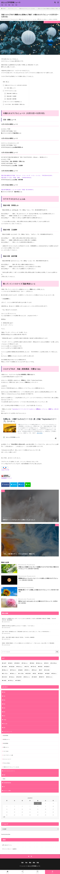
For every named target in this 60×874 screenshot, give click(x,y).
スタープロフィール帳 (8, 755)
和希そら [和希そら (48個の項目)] (28, 670)
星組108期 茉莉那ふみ (10, 93)
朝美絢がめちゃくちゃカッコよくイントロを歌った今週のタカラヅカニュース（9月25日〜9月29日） (38, 579)
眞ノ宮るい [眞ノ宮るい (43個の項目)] (5, 673)
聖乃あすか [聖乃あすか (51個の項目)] (13, 670)
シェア (22, 872)
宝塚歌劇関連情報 (7, 782)
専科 (4, 711)
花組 (2, 5)
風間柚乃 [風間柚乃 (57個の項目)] (47, 666)
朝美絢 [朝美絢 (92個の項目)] (32, 663)
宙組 (16, 5)
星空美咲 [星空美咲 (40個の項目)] (29, 673)
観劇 (4, 774)
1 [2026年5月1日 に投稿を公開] (37, 803)
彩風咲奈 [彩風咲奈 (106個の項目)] (18, 663)
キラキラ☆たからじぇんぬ (9, 91)
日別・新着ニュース (10, 88)
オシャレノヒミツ (7, 759)
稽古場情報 (5, 735)
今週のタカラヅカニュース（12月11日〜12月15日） (15, 85)
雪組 (9, 5)
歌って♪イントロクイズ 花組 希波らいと (12, 102)
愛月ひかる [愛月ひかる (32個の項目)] (50, 677)
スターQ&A (5, 751)
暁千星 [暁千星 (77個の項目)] (27, 666)
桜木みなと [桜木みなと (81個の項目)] (20, 666)
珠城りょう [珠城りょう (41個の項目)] (13, 673)
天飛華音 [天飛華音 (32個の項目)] (19, 680)
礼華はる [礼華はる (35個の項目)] (12, 677)
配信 (4, 778)
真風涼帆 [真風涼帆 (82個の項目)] (12, 666)
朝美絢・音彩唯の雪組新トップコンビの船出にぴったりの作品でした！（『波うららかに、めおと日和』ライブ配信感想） (28, 643)
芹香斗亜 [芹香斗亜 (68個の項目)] (34, 666)
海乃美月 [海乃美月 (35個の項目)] (5, 677)
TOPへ (52, 872)
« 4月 (4, 816)
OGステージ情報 (7, 790)
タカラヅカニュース (12, 8)
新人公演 (5, 723)
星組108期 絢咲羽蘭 (10, 99)
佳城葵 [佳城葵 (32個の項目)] (4, 680)
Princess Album (6, 763)
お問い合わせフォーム (7, 845)
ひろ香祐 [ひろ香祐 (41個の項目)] (21, 673)
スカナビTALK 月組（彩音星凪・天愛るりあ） (14, 104)
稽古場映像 (5, 743)
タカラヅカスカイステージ (9, 771)
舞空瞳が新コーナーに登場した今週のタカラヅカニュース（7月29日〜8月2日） (38, 590)
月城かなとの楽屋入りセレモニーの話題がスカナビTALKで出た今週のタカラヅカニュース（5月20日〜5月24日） (38, 567)
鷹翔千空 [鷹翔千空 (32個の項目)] (42, 677)
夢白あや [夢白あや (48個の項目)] (35, 670)
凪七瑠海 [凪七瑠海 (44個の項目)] (47, 670)
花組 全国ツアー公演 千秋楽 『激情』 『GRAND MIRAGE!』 (16, 177)
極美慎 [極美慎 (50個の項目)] (21, 670)
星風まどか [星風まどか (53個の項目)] (5, 670)
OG (4, 786)
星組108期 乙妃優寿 (10, 96)
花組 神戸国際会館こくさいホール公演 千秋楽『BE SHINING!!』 (17, 189)
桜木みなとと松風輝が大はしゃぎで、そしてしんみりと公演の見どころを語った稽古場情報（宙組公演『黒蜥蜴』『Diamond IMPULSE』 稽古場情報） (29, 619)
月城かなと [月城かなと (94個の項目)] (25, 663)
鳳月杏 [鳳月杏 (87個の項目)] (47, 663)
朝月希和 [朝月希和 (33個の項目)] (20, 677)
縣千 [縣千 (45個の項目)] (41, 670)
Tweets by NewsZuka (5, 834)
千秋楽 (4, 719)
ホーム (7, 872)
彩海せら (51, 19)
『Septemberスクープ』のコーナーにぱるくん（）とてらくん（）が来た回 (34, 409)
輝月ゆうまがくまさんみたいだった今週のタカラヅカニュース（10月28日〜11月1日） (37, 602)
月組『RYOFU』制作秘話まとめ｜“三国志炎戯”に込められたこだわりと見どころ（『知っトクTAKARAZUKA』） (26, 631)
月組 (6, 5)
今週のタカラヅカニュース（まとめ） (27, 8)
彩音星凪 (55, 19)
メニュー (37, 872)
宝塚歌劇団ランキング (6, 478)
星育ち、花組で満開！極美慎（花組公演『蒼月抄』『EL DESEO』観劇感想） (18, 637)
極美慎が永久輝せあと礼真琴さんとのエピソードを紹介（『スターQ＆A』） (18, 625)
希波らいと (46, 19)
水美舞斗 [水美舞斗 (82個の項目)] (5, 666)
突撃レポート (6, 747)
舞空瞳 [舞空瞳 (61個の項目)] (40, 666)
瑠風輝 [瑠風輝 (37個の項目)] (48, 673)
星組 (13, 5)
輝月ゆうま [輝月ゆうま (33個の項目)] (27, 677)
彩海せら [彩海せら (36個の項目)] (55, 673)
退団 (4, 727)
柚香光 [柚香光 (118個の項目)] (11, 663)
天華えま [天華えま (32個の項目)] (11, 680)
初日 (4, 715)
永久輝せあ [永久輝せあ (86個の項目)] (54, 663)
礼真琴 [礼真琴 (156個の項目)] (4, 663)
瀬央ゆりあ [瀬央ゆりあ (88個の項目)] (39, 663)
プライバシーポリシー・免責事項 (9, 849)
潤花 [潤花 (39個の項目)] (35, 673)
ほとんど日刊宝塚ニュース (10, 2)
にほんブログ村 (5, 469)
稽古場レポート (6, 739)
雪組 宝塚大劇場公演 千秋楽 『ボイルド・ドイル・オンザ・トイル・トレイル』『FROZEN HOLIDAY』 (27, 175)
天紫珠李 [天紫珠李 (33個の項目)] (35, 677)
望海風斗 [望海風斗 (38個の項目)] (41, 673)
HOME (4, 8)
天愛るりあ (41, 19)
